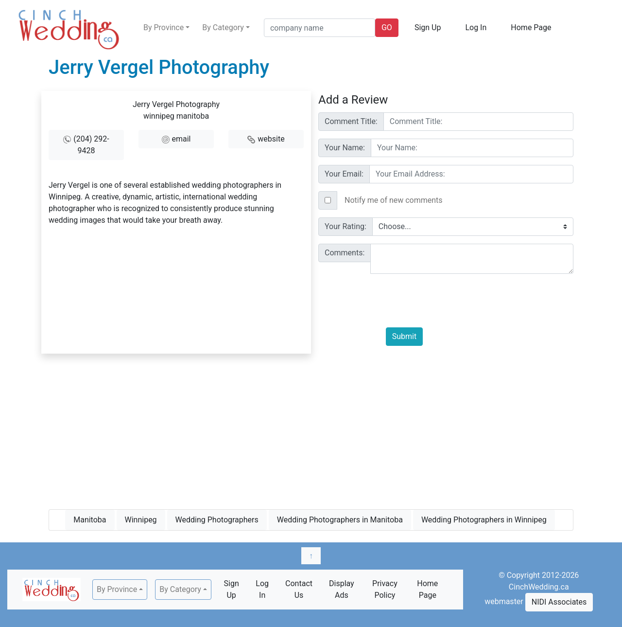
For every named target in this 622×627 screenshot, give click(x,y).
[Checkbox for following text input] (328, 200)
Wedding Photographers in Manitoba (340, 519)
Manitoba (89, 519)
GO (386, 27)
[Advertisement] (311, 429)
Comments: (344, 252)
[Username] (478, 121)
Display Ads (341, 589)
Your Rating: (345, 226)
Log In (475, 27)
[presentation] (460, 301)
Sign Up (428, 27)
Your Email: (344, 174)
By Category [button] (223, 27)
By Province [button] (163, 27)
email (181, 138)
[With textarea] (471, 259)
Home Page (531, 27)
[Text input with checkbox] (455, 200)
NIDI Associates (559, 602)
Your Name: (345, 147)
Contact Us (298, 589)
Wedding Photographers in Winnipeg (484, 519)
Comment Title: (351, 121)
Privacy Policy (384, 589)
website (271, 138)
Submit (404, 336)
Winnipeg (141, 519)
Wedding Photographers (217, 519)
